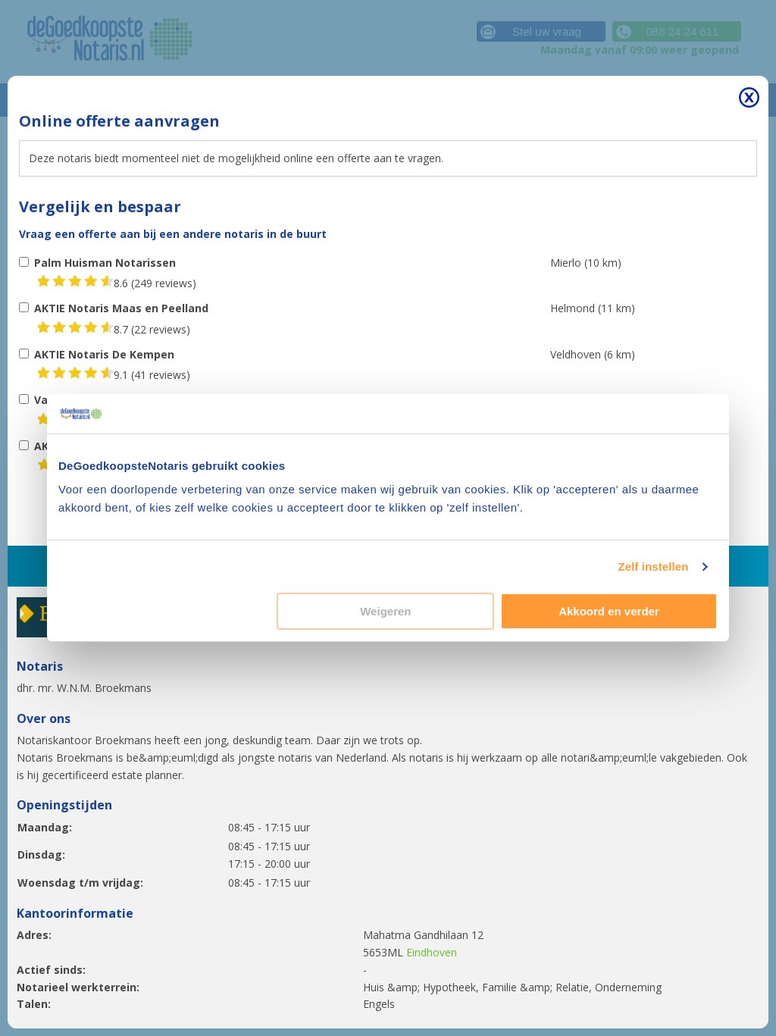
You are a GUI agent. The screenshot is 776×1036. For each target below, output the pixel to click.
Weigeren (385, 611)
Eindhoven (431, 952)
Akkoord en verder (609, 611)
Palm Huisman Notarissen (105, 262)
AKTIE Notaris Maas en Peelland (121, 308)
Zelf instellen (653, 566)
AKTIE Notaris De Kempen (104, 354)
